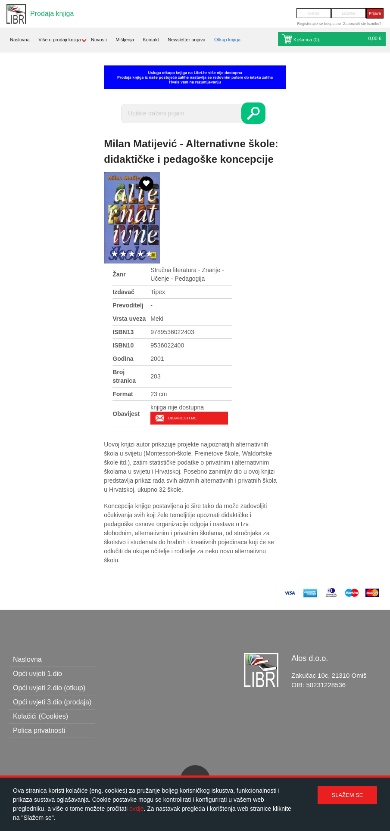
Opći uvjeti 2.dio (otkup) (49, 687)
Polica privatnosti (39, 730)
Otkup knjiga (227, 39)
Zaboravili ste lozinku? (362, 24)
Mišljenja (124, 39)
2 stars (123, 254)
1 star (114, 254)
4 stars (140, 254)
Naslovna (20, 39)
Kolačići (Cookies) (40, 716)
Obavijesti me (182, 418)
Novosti (99, 39)
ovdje (136, 808)
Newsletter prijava (186, 39)
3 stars (132, 254)
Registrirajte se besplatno (319, 24)
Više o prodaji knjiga (59, 39)
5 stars (149, 254)
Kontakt (151, 39)
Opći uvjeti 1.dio (37, 673)
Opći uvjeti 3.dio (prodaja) (52, 702)
